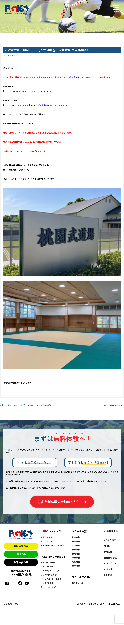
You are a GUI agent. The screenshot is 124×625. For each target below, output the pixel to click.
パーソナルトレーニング (51, 579)
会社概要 (108, 575)
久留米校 (76, 545)
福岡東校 (76, 541)
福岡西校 (76, 549)
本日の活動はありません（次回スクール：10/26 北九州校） (26, 405)
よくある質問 (110, 540)
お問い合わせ (21, 562)
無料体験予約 (20, 546)
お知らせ (108, 551)
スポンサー (109, 569)
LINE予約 (20, 554)
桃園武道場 (74, 77)
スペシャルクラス (48, 566)
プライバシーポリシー (13, 603)
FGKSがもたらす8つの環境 (52, 545)
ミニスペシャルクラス (50, 570)
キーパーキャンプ (48, 587)
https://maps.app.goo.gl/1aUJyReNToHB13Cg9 (27, 91)
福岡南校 (76, 553)
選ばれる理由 (46, 541)
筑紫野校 (76, 557)
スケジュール (77, 583)
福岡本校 (76, 537)
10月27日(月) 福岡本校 (112, 405)
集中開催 (76, 566)
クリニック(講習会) (49, 574)
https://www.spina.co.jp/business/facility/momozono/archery (35, 105)
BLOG (107, 546)
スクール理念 (46, 537)
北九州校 (76, 561)
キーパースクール (48, 562)
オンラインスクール (49, 583)
